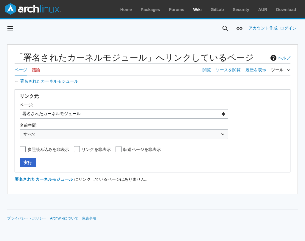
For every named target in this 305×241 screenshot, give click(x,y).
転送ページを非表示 (142, 149)
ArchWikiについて (64, 218)
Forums (176, 9)
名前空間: (29, 125)
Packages (150, 9)
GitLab (217, 9)
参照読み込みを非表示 (48, 149)
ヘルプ (279, 58)
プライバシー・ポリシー (26, 218)
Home (126, 9)
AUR (262, 9)
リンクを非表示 (96, 149)
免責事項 (89, 218)
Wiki (197, 9)
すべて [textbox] (30, 134)
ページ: (26, 105)
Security (241, 9)
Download (286, 9)
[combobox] (124, 114)
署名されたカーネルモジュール (49, 81)
